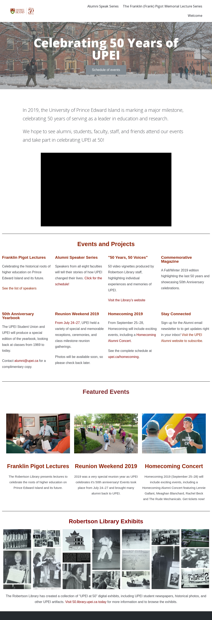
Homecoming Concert (174, 466)
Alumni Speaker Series (76, 257)
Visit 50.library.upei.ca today (85, 602)
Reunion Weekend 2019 (106, 466)
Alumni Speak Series (103, 6)
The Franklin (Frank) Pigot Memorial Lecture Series (162, 6)
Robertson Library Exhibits (106, 521)
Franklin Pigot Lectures (24, 257)
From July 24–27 (67, 323)
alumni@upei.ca (26, 360)
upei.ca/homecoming (123, 357)
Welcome (195, 15)
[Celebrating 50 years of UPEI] (22, 11)
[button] (106, 70)
